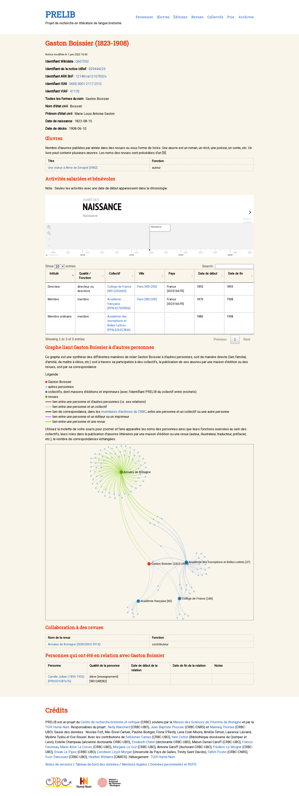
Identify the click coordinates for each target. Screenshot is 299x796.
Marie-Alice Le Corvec (76, 747)
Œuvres (163, 17)
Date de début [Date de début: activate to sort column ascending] (207, 273)
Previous (220, 339)
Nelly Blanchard (119, 727)
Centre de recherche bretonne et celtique (110, 722)
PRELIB (60, 14)
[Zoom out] (49, 233)
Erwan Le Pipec (65, 752)
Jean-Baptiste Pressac (167, 727)
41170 (74, 91)
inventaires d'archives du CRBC (123, 412)
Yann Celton (180, 737)
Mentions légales (134, 764)
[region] (149, 226)
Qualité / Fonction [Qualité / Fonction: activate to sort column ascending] (85, 276)
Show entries (60, 266)
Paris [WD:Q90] (147, 286)
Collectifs (215, 17)
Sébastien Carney (138, 737)
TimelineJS (52, 255)
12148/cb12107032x (91, 76)
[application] (149, 240)
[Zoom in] (49, 227)
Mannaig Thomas (222, 727)
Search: (228, 266)
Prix (230, 17)
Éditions (180, 17)
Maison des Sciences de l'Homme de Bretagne (207, 722)
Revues (197, 17)
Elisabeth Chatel (143, 742)
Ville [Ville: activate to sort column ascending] (141, 273)
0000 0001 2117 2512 (85, 84)
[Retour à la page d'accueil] (49, 246)
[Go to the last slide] (49, 240)
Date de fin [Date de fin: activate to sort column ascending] (235, 273)
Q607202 (82, 61)
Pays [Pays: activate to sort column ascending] (172, 273)
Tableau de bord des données (97, 764)
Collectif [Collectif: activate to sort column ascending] (114, 273)
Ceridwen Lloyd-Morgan (114, 752)
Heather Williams (100, 757)
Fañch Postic (217, 752)
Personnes (144, 17)
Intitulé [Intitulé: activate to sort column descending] (54, 273)
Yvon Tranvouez (56, 757)
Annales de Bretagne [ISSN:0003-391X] (74, 644)
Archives (246, 17)
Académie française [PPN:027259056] (118, 304)
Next (246, 339)
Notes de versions (58, 764)
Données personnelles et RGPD (173, 764)
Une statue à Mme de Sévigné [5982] (72, 168)
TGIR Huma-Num (57, 727)
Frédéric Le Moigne (227, 747)
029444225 (97, 69)
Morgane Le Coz (125, 747)
